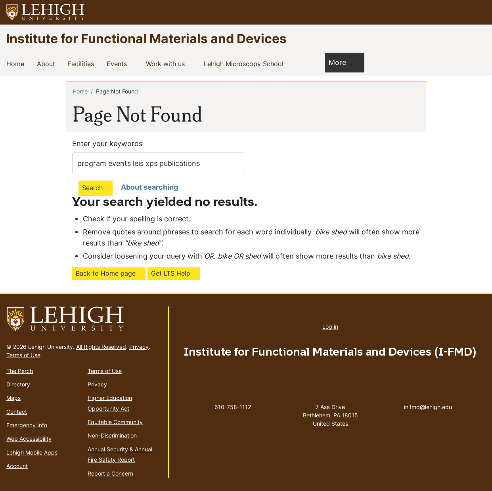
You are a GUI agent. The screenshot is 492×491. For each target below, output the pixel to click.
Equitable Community (115, 422)
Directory (18, 384)
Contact (16, 411)
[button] (478, 12)
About (47, 63)
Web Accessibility (29, 438)
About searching (149, 187)
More (341, 62)
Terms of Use (23, 355)
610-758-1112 (232, 407)
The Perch (19, 371)
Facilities (82, 63)
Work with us (167, 63)
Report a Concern (110, 473)
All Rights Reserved (101, 346)
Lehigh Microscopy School (245, 63)
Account (17, 466)
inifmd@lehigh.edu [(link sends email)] (428, 399)
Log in (330, 326)
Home (16, 63)
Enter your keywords (107, 143)
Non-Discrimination (112, 435)
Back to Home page (106, 273)
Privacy (139, 346)
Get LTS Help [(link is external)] (170, 273)
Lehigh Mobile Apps (31, 452)
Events (118, 63)
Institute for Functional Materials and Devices (146, 38)
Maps (13, 398)
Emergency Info (26, 425)
